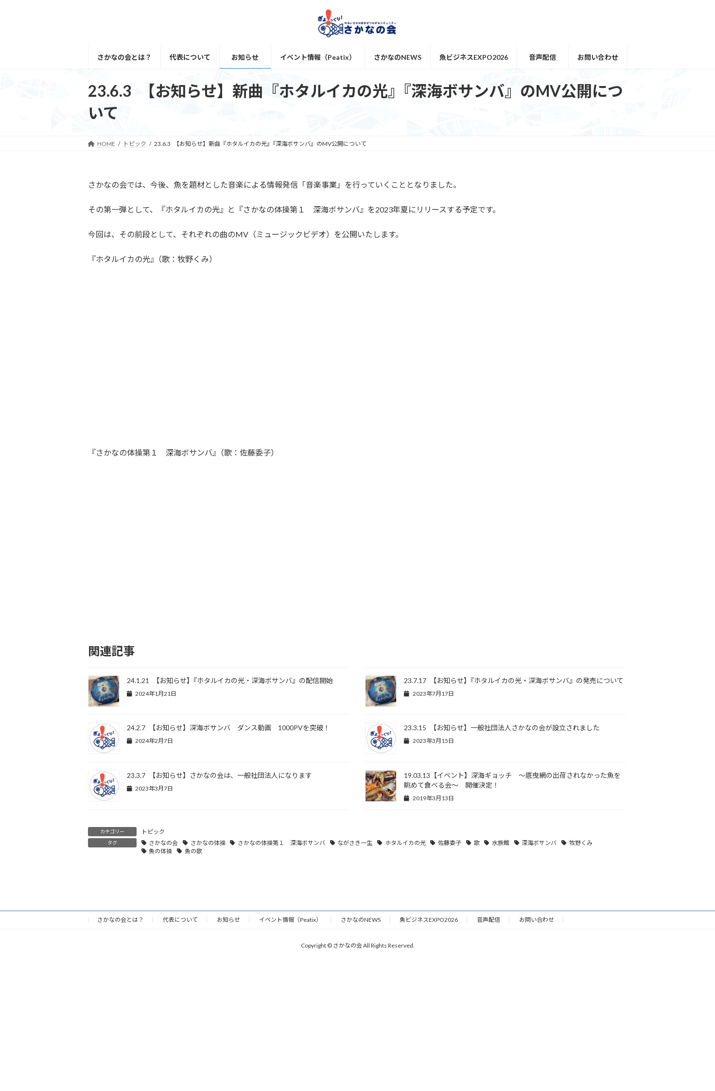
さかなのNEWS (361, 919)
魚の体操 (160, 851)
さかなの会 (163, 842)
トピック (153, 831)
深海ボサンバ (539, 842)
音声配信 (488, 919)
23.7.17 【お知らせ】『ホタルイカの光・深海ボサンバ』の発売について (514, 680)
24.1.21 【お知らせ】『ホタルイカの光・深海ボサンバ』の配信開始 (230, 680)
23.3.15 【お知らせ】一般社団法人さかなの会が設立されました (502, 727)
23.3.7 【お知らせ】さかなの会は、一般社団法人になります (219, 775)
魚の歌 (193, 851)
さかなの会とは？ (120, 919)
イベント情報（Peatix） (290, 919)
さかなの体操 (208, 842)
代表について (180, 919)
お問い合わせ (536, 919)
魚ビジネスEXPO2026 (429, 919)
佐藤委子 (449, 842)
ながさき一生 (354, 842)
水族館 (500, 842)
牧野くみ (581, 842)
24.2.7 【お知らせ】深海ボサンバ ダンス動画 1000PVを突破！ (228, 727)
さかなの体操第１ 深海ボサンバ (281, 842)
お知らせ (228, 919)
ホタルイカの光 (405, 842)
